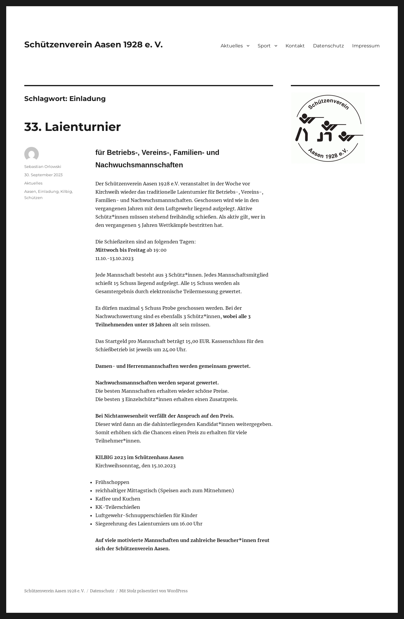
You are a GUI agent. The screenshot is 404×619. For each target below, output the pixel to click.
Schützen (33, 197)
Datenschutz (328, 46)
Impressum (366, 46)
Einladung (48, 191)
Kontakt (295, 46)
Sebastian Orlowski (42, 166)
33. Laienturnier (72, 126)
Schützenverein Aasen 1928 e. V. (93, 44)
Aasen (30, 191)
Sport (264, 46)
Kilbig (66, 191)
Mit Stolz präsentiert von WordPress (153, 591)
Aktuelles (232, 46)
